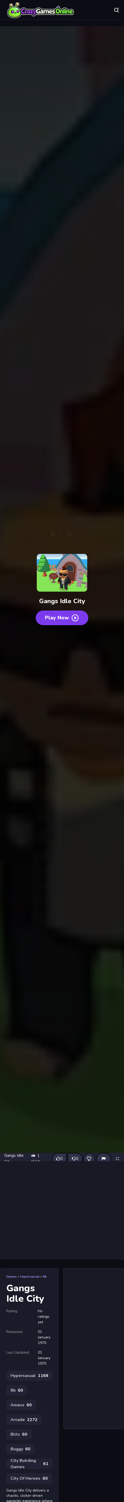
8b (45, 1276)
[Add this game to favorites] (89, 1158)
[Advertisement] (62, 1210)
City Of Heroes (29, 1478)
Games (11, 1276)
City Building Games (29, 1463)
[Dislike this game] (75, 1158)
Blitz (19, 1434)
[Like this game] (59, 1158)
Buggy (20, 1449)
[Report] (103, 1158)
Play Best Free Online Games (40, 10)
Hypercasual (29, 1276)
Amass (21, 1405)
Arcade (24, 1420)
